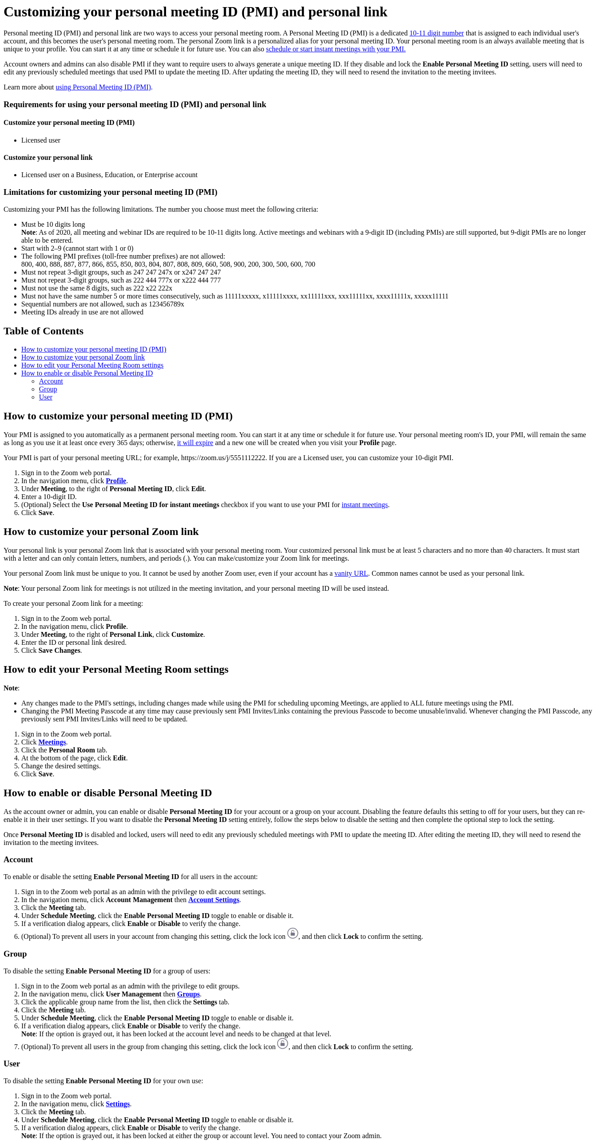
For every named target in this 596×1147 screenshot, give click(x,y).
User (45, 397)
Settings (118, 1104)
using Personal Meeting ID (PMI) (103, 87)
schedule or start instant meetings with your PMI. (336, 49)
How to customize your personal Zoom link (83, 357)
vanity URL (351, 573)
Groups (188, 994)
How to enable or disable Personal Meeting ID (87, 373)
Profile (116, 480)
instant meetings (365, 504)
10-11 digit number (437, 33)
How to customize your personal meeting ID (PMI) (93, 349)
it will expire (195, 442)
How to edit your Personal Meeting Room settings (92, 365)
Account (51, 381)
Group (48, 389)
